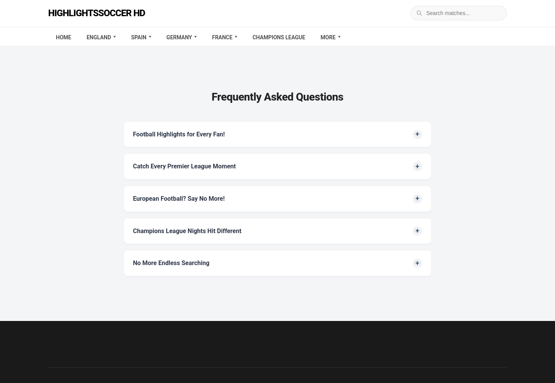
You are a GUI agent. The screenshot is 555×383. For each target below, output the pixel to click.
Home (63, 37)
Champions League (278, 37)
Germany (179, 37)
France (222, 37)
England (99, 37)
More (328, 37)
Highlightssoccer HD (96, 13)
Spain (138, 37)
